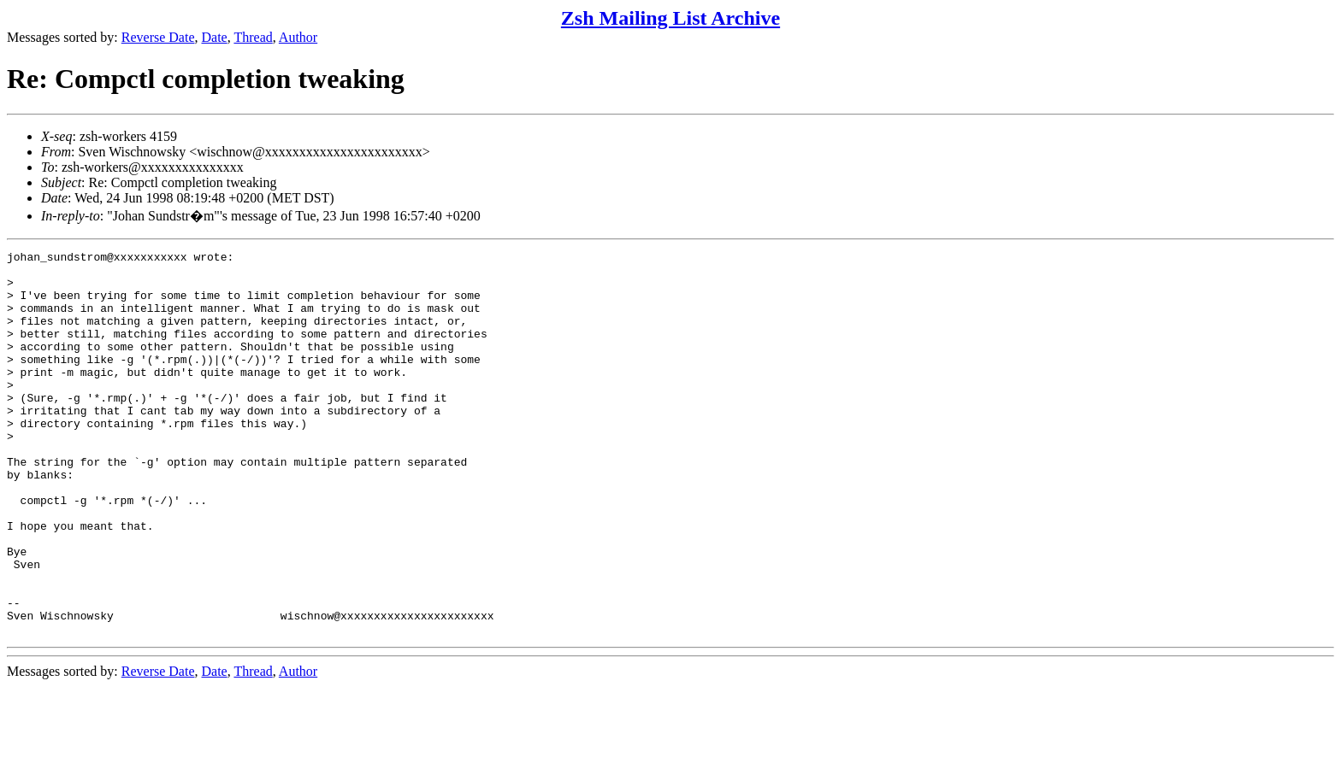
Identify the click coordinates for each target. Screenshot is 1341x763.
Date (214, 37)
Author (298, 37)
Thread (252, 37)
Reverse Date (158, 37)
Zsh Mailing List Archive (670, 18)
